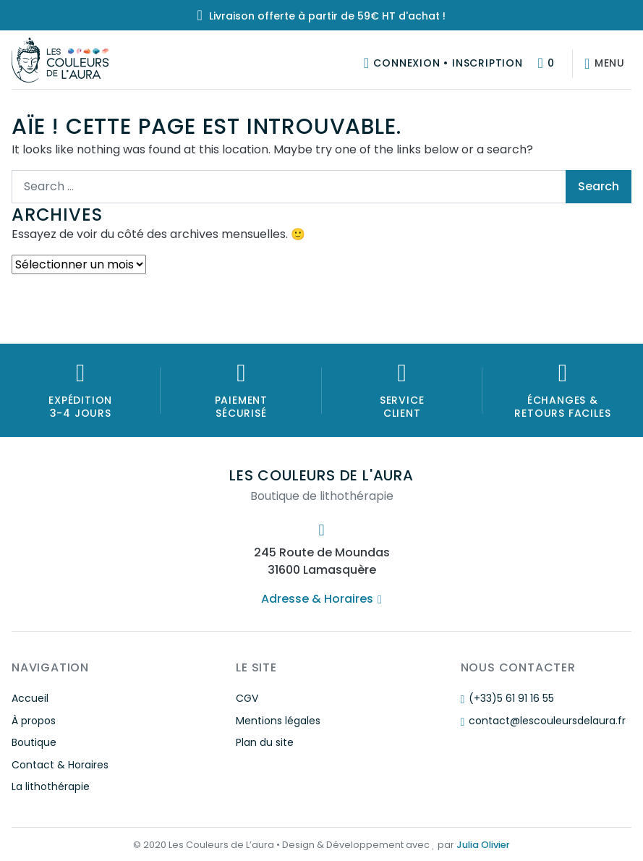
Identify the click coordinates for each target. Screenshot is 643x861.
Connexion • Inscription (447, 63)
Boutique (34, 742)
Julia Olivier (483, 845)
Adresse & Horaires (321, 598)
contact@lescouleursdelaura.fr (543, 720)
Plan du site (265, 742)
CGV (247, 698)
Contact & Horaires (60, 765)
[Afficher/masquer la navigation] (601, 63)
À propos (34, 720)
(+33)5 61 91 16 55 (507, 698)
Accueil (30, 698)
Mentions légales (278, 720)
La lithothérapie (51, 786)
